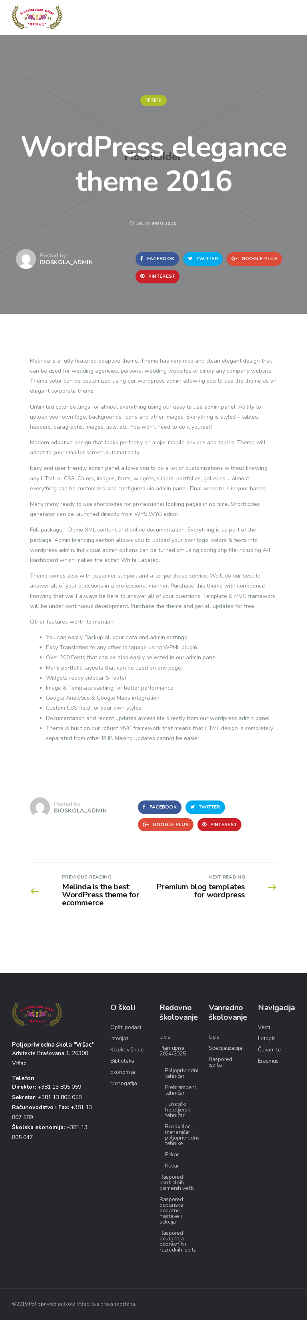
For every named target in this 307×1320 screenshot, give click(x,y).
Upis (164, 1037)
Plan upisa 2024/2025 (172, 1050)
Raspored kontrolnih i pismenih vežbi (177, 1182)
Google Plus (254, 258)
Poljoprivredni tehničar (181, 1073)
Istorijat (119, 1038)
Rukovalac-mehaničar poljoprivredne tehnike (182, 1135)
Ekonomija (122, 1072)
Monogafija (123, 1083)
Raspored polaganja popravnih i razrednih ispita (178, 1241)
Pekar (172, 1154)
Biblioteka (122, 1061)
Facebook (157, 258)
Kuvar (172, 1166)
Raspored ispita (220, 1062)
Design (153, 100)
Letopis (266, 1038)
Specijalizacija (225, 1048)
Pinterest (157, 276)
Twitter (203, 258)
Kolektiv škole (127, 1049)
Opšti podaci (125, 1027)
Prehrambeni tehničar (180, 1090)
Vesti (264, 1027)
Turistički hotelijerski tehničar (178, 1109)
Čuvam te (269, 1049)
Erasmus (268, 1061)
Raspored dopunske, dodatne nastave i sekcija (171, 1211)
